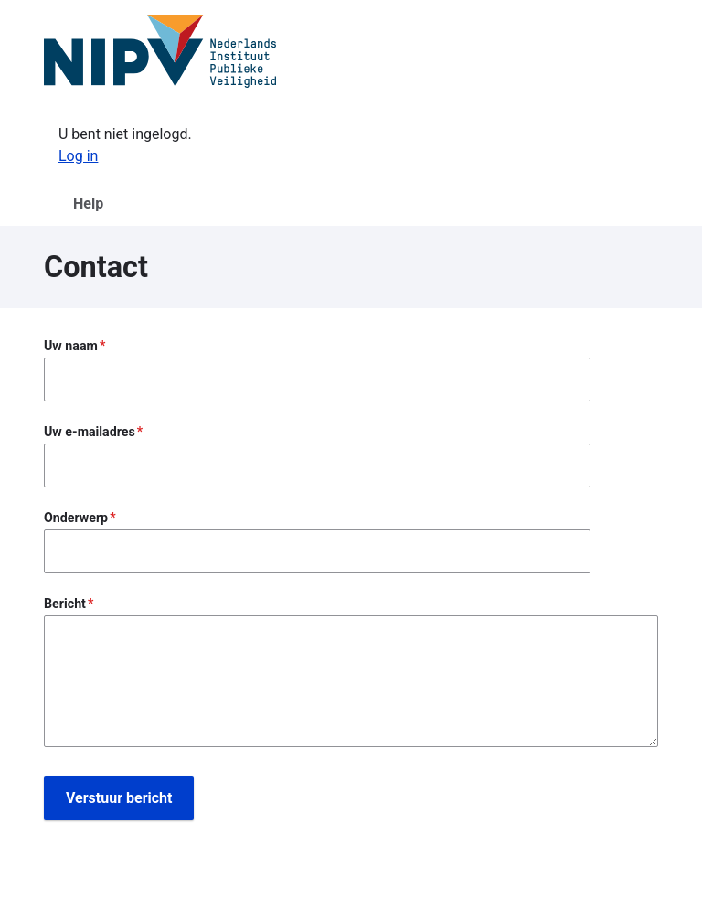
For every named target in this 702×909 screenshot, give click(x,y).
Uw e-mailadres (89, 431)
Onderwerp (76, 517)
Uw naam (71, 345)
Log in (78, 156)
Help (88, 203)
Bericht (65, 603)
